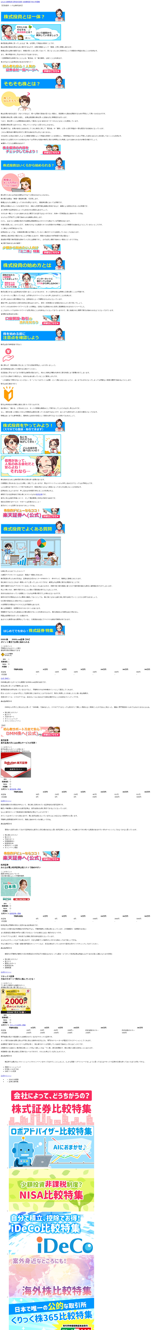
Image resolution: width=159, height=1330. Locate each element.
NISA (33, 2)
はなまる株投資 (6, 2)
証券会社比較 (17, 2)
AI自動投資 (26, 2)
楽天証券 (39, 494)
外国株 (37, 2)
